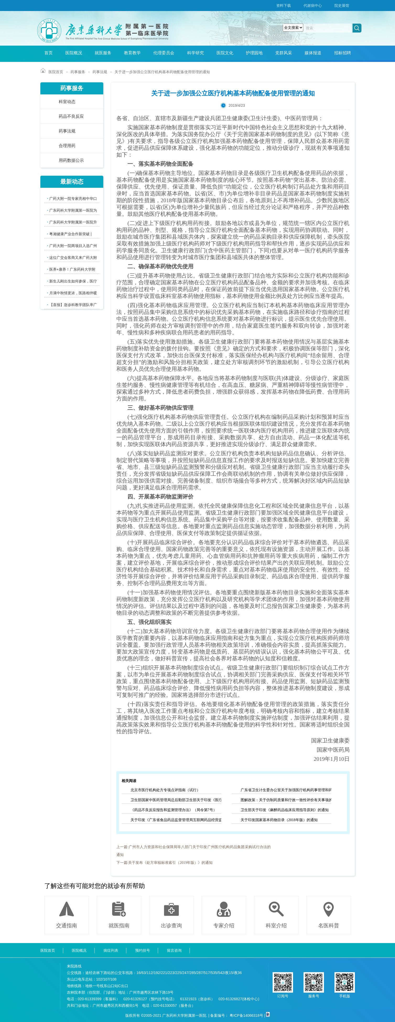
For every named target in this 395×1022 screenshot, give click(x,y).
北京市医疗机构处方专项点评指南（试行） (165, 790)
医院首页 (55, 72)
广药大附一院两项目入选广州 (72, 245)
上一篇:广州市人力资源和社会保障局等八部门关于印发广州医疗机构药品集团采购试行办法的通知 (193, 851)
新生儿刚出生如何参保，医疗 (72, 281)
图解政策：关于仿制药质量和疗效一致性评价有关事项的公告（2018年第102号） (286, 800)
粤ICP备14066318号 (246, 1015)
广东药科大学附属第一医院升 (72, 222)
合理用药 (67, 145)
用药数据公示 (71, 160)
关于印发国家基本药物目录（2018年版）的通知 (279, 820)
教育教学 (132, 53)
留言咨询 (174, 950)
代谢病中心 (313, 5)
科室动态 (67, 101)
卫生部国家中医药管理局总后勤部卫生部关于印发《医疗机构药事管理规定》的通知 (176, 800)
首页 (48, 53)
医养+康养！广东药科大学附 (71, 269)
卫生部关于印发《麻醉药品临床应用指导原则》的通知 (285, 810)
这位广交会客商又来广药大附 (72, 257)
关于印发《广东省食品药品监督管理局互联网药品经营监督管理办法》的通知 (176, 820)
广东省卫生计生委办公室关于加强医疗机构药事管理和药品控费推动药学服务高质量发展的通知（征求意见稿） (286, 790)
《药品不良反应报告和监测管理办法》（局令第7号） (174, 810)
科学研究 (195, 53)
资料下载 (283, 5)
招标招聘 (342, 53)
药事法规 (100, 72)
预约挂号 (142, 950)
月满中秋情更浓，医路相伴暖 (72, 293)
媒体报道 (313, 53)
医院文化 (225, 53)
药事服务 (78, 72)
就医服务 (103, 53)
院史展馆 (341, 5)
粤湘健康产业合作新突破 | (69, 234)
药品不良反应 (71, 116)
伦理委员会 (163, 53)
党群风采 (283, 53)
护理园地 (254, 53)
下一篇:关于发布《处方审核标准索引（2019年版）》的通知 (164, 863)
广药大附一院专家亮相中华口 (72, 198)
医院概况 (73, 53)
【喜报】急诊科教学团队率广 (72, 304)
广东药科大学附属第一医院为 (72, 210)
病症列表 (111, 950)
